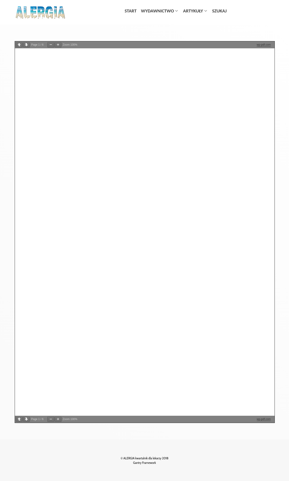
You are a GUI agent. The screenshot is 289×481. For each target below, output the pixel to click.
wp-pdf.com (264, 44)
